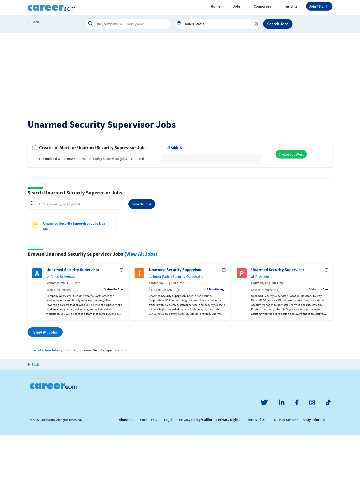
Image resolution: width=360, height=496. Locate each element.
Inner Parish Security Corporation (179, 337)
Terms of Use (257, 480)
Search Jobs (278, 23)
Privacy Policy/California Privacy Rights (209, 480)
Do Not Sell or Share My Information (302, 480)
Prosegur (262, 337)
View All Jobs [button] (45, 393)
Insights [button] (291, 6)
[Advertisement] (180, 67)
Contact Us (148, 480)
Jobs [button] (237, 6)
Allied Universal (63, 337)
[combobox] (216, 24)
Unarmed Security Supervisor (72, 330)
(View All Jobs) (140, 315)
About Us (126, 480)
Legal (168, 480)
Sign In (319, 6)
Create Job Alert (291, 215)
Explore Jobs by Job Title (57, 411)
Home (215, 6)
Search (141, 265)
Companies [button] (262, 6)
